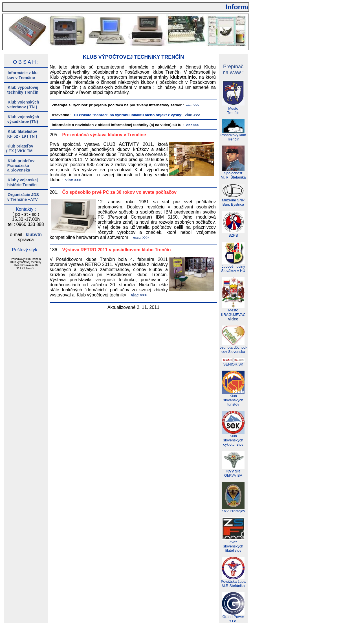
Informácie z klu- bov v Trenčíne (21, 75)
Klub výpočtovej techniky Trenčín (21, 89)
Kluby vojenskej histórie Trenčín (21, 182)
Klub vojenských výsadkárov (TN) (21, 119)
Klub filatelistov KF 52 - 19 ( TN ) (20, 133)
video (233, 319)
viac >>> (192, 115)
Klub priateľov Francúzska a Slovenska (19, 165)
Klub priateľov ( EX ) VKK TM (18, 148)
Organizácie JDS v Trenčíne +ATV (21, 197)
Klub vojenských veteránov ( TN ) (21, 104)
